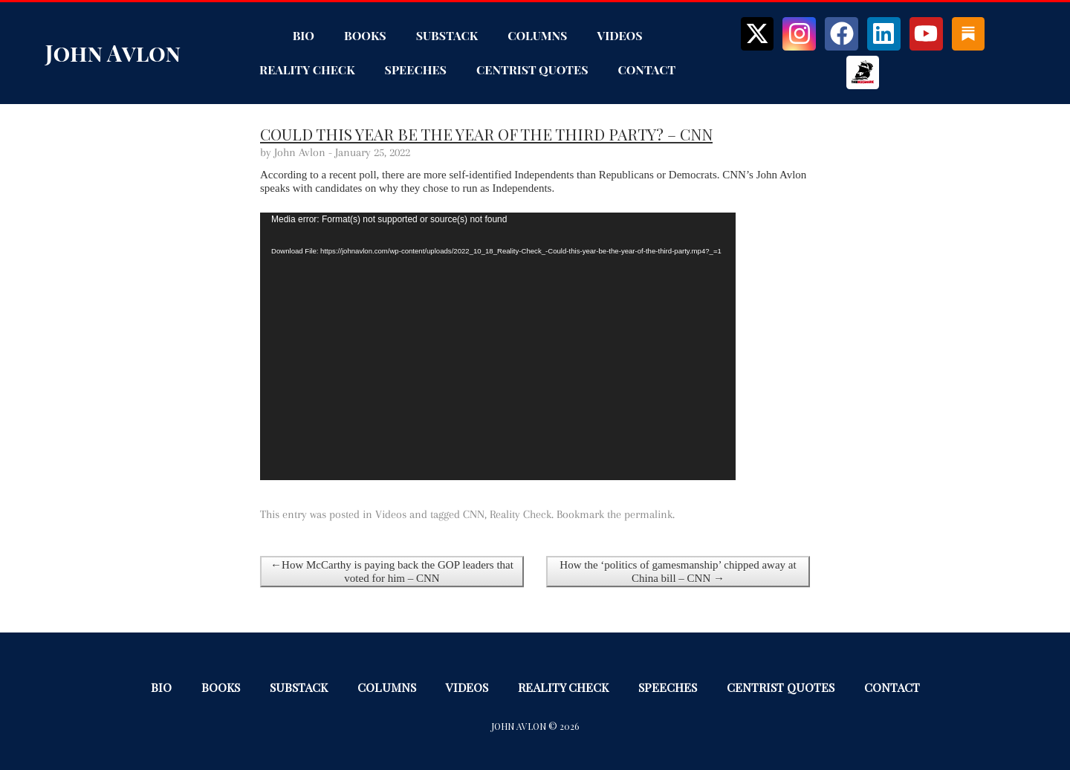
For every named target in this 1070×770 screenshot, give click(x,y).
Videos (619, 35)
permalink (648, 514)
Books (365, 35)
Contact (647, 69)
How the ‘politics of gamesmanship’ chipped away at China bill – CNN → (678, 571)
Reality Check (306, 69)
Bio (303, 35)
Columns (537, 35)
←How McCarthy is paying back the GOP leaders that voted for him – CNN (391, 571)
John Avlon (113, 53)
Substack (447, 35)
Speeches (416, 69)
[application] (498, 346)
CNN (473, 514)
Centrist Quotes (532, 69)
